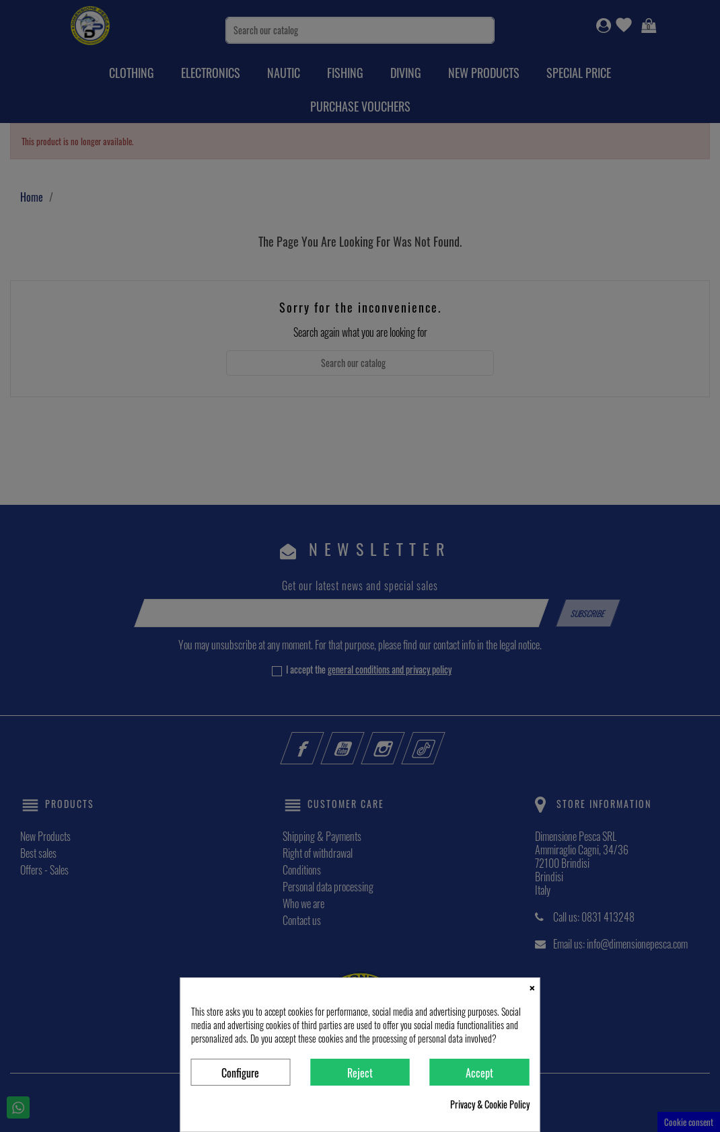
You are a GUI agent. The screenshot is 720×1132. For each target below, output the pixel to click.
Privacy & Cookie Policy (490, 1104)
